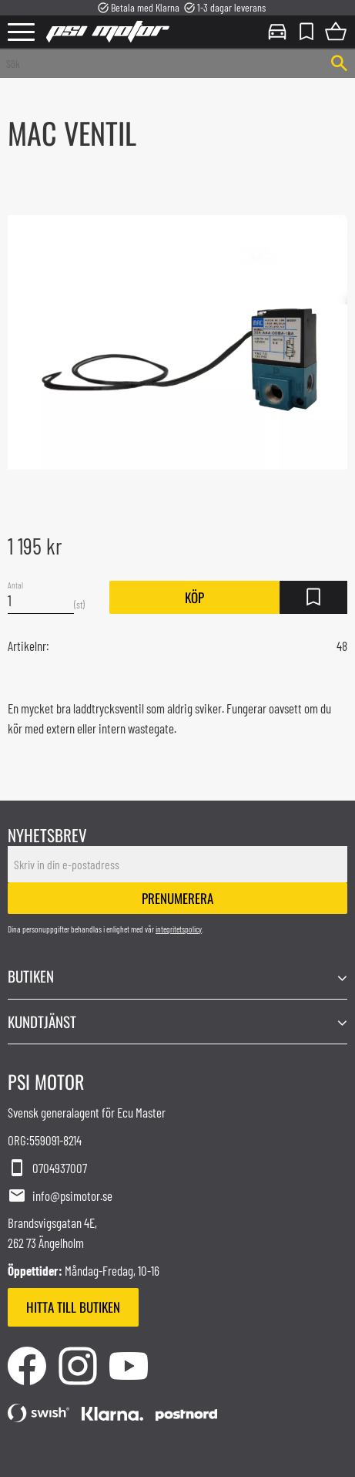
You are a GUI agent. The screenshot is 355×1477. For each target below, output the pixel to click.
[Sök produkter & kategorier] (161, 63)
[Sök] (339, 63)
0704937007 (47, 1168)
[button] (21, 32)
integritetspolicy (179, 929)
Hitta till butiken (73, 1307)
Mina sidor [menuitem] (277, 31)
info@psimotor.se (60, 1196)
